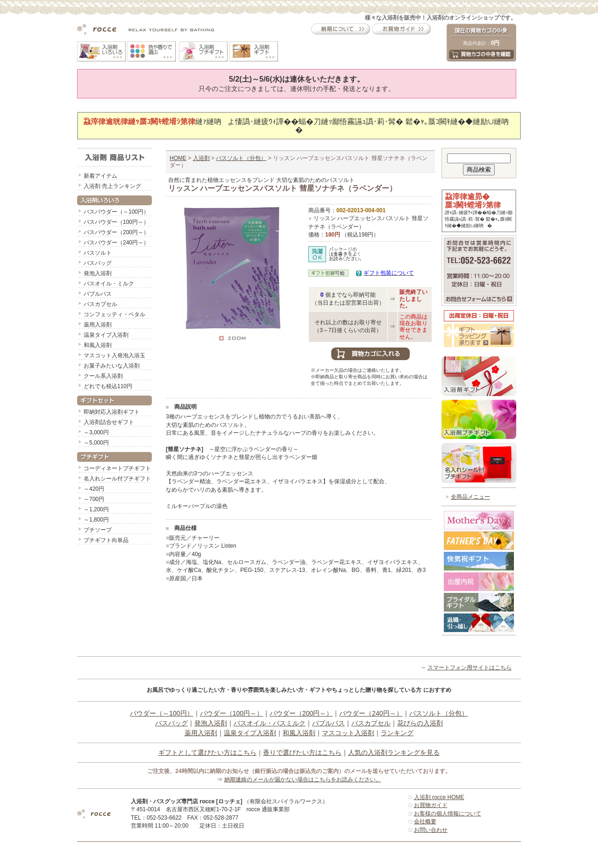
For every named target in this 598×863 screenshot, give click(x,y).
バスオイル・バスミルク (270, 723)
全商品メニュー (470, 497)
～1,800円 (96, 519)
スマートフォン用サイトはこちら (469, 667)
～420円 (94, 489)
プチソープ (98, 530)
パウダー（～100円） (161, 713)
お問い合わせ (431, 830)
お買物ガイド (431, 805)
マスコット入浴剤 (348, 733)
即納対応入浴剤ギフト (112, 412)
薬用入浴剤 (98, 324)
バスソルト (98, 253)
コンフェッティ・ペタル (114, 314)
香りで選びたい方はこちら (302, 752)
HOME (178, 158)
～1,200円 (96, 509)
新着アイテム (100, 176)
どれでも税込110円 (108, 386)
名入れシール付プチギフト (117, 478)
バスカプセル (100, 304)
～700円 (94, 499)
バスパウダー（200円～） (116, 232)
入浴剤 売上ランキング (112, 186)
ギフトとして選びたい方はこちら (207, 752)
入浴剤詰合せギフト (109, 422)
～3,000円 (96, 432)
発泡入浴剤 (98, 273)
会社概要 (425, 821)
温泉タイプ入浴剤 (106, 335)
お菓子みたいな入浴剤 (112, 365)
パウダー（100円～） (231, 713)
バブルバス (98, 294)
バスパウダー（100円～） (116, 222)
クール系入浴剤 (103, 376)
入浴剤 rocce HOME (439, 797)
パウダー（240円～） (370, 713)
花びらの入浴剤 (420, 723)
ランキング (397, 733)
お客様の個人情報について (447, 813)
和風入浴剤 (98, 345)
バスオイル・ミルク (109, 283)
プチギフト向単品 (106, 540)
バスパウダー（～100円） (116, 212)
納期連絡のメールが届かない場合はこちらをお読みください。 (302, 779)
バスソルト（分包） (241, 158)
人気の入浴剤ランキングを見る (394, 752)
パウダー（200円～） (301, 713)
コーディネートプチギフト (117, 468)
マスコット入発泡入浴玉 (114, 355)
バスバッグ (98, 263)
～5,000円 (96, 442)
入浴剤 (201, 158)
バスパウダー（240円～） (116, 242)
